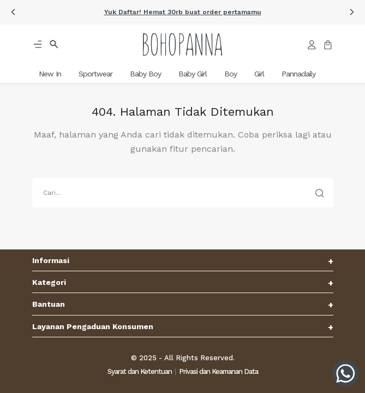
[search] (182, 192)
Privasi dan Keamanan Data (218, 371)
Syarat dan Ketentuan (139, 371)
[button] (13, 12)
